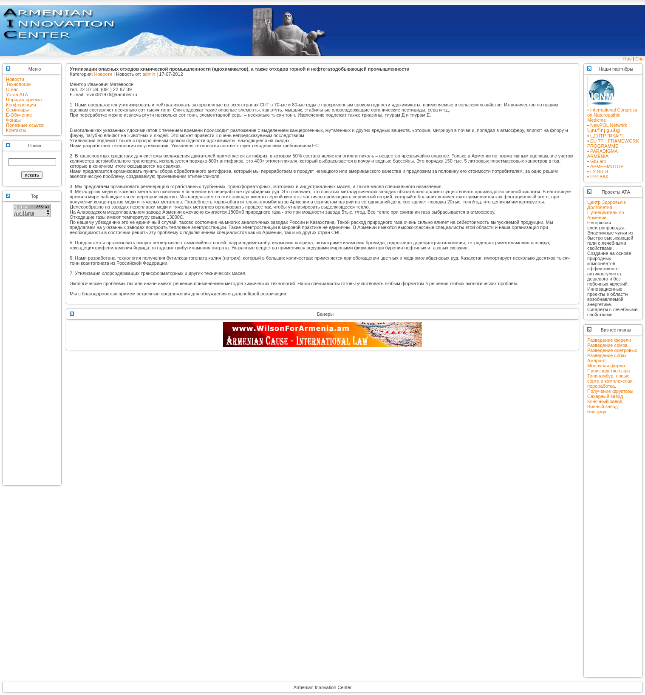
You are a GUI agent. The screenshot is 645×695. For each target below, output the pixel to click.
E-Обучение (19, 114)
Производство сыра (608, 370)
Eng (639, 58)
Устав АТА (17, 94)
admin (148, 74)
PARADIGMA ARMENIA (602, 154)
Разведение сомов (607, 345)
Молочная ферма (606, 365)
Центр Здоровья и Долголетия (607, 205)
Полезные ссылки (25, 125)
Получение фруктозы (610, 391)
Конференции (21, 104)
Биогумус (597, 411)
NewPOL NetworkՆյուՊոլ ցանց (607, 128)
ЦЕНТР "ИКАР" (606, 135)
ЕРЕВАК (599, 176)
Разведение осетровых (612, 350)
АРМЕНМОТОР (607, 166)
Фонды (13, 120)
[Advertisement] (32, 355)
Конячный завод (604, 401)
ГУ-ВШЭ (599, 171)
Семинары (17, 109)
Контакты (16, 130)
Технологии (18, 84)
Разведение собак (606, 355)
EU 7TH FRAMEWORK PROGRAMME (613, 143)
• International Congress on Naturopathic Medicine (612, 113)
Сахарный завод (605, 396)
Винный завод (602, 406)
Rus (627, 58)
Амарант (596, 360)
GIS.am (598, 161)
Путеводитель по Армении (605, 215)
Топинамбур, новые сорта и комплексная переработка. (610, 381)
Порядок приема (24, 99)
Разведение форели (609, 340)
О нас (12, 89)
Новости (15, 79)
